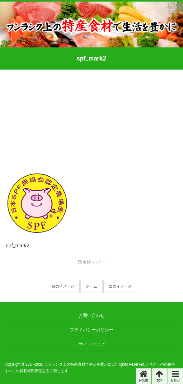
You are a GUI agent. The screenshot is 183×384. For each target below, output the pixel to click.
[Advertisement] (91, 116)
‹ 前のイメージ (61, 286)
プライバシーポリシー (91, 329)
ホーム (91, 286)
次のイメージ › (121, 286)
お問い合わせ (91, 315)
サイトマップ (91, 344)
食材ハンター (94, 262)
